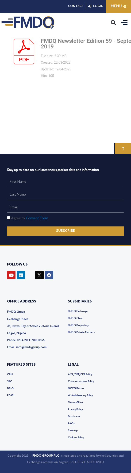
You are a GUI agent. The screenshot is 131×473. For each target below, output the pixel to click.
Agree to (29, 218)
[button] (113, 23)
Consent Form (37, 218)
